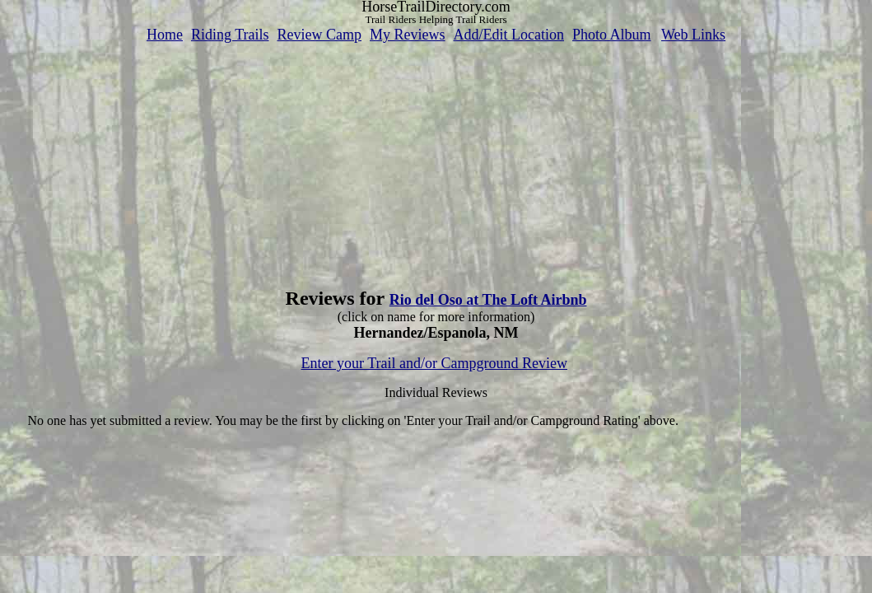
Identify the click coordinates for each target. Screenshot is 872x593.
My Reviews (407, 34)
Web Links (693, 34)
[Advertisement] (436, 159)
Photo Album (611, 34)
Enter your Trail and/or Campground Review (434, 363)
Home (165, 34)
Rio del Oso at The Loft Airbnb (488, 300)
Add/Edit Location (508, 34)
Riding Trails (230, 34)
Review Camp (319, 34)
